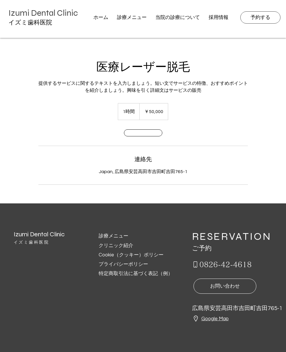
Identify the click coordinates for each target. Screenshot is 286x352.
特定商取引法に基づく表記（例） (136, 273)
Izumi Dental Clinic (39, 234)
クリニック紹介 (116, 245)
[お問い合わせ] (224, 286)
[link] (143, 132)
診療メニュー (114, 236)
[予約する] (260, 17)
